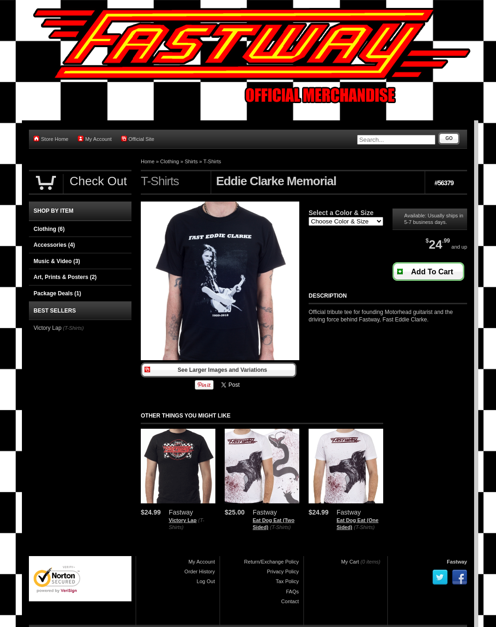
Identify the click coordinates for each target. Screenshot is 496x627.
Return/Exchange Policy (271, 561)
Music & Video (57, 261)
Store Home (51, 139)
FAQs (292, 591)
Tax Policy (287, 581)
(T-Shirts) (280, 527)
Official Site (137, 139)
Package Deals (57, 293)
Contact (290, 601)
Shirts (191, 161)
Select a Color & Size (341, 212)
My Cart (350, 561)
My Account (95, 139)
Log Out (206, 581)
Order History (200, 571)
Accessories (54, 245)
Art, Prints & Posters (65, 277)
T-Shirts (212, 161)
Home (147, 161)
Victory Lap (183, 520)
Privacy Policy (283, 571)
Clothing (169, 161)
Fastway (457, 561)
